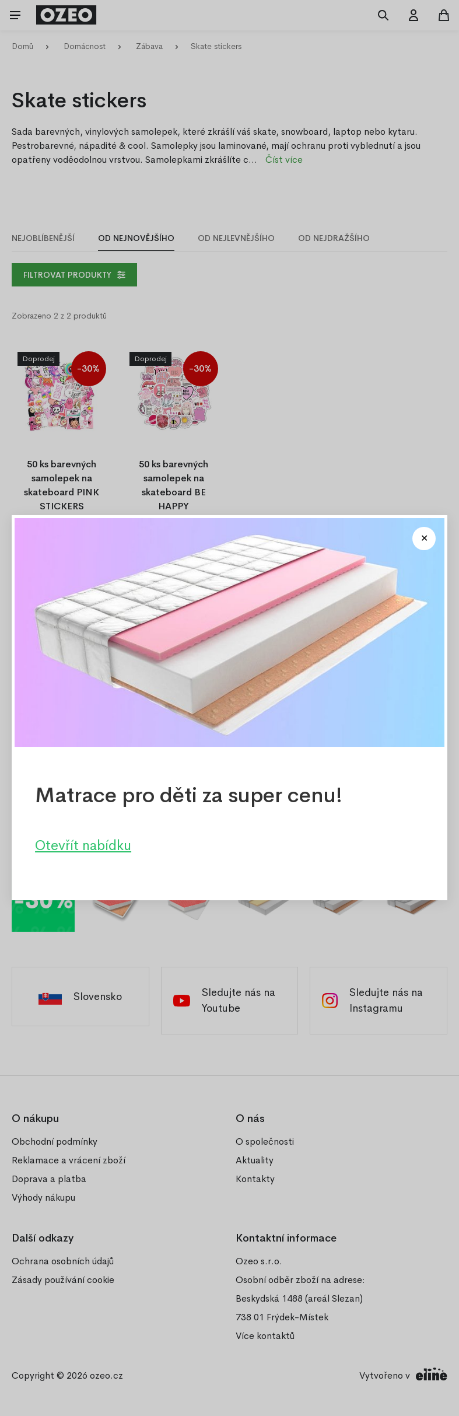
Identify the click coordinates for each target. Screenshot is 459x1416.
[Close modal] (424, 538)
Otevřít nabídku (83, 846)
